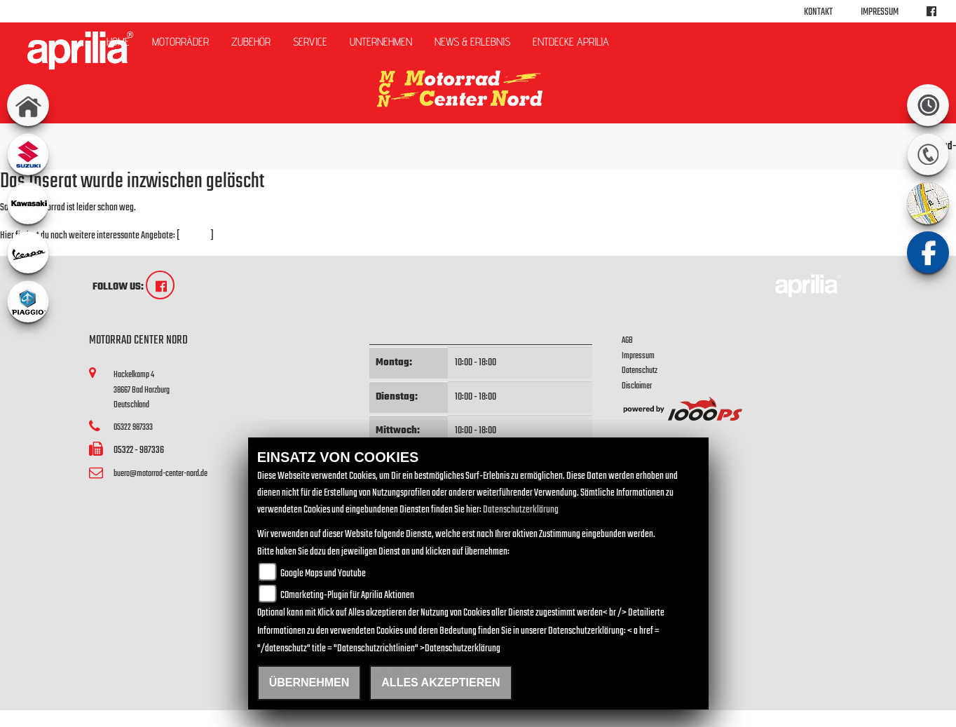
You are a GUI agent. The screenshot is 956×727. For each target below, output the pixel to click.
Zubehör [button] (251, 41)
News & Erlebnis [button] (472, 41)
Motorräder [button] (180, 41)
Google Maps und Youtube (323, 574)
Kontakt (818, 12)
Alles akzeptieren (440, 682)
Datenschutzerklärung (521, 510)
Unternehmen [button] (381, 41)
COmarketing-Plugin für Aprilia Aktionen (347, 595)
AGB (627, 340)
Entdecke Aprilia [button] (571, 41)
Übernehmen (309, 682)
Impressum (880, 12)
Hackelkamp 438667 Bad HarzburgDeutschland (142, 389)
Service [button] (310, 41)
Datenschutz (639, 370)
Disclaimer (637, 386)
